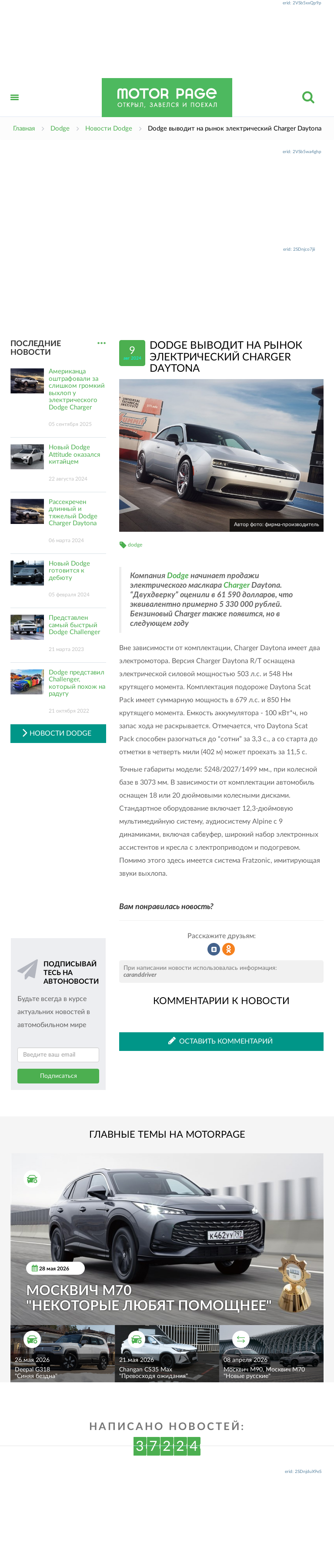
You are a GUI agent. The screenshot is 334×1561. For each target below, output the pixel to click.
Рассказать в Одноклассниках (228, 949)
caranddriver (140, 975)
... (101, 343)
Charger (237, 585)
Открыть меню (14, 106)
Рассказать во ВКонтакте (213, 949)
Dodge (178, 576)
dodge (135, 544)
